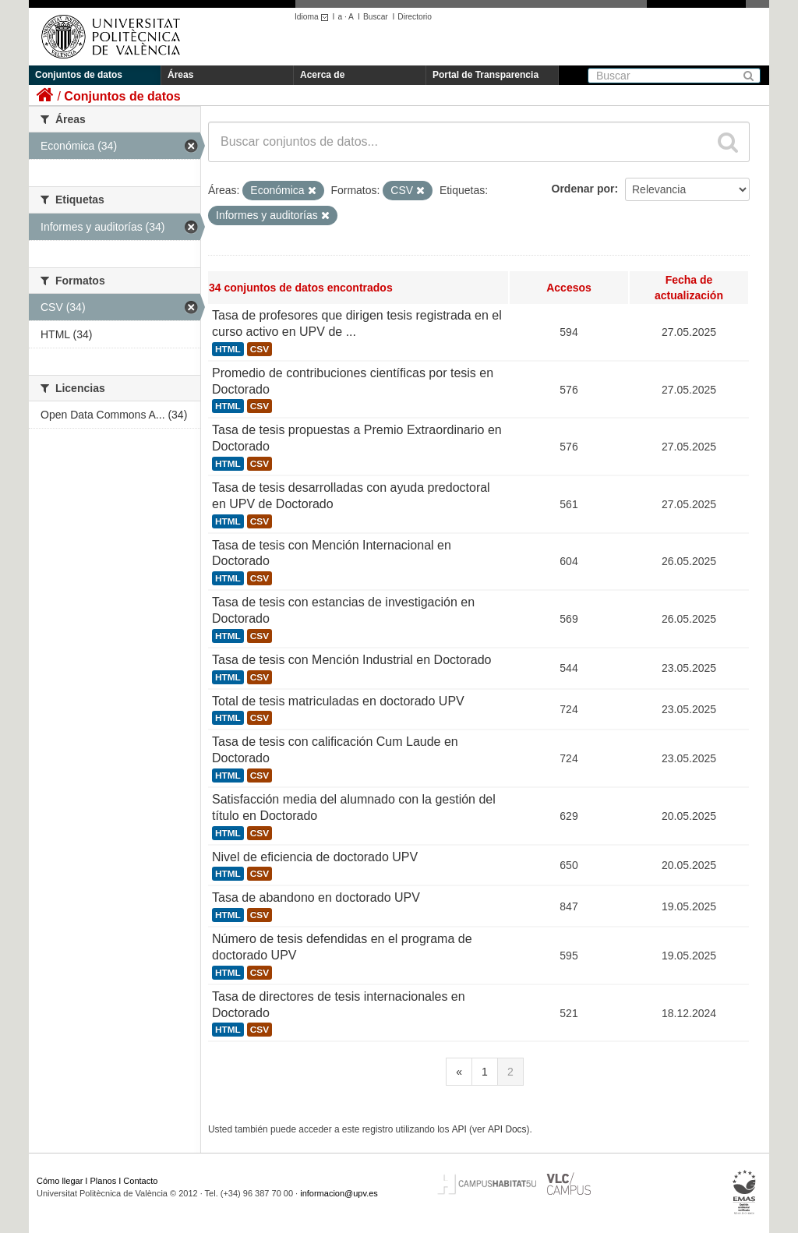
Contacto (140, 1180)
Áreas (180, 74)
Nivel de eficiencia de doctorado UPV (315, 857)
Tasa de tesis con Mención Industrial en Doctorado (351, 659)
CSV (259, 349)
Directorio (414, 16)
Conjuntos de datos (78, 74)
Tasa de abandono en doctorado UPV (316, 897)
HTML (228, 349)
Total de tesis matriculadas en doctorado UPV (338, 701)
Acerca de (322, 74)
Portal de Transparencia (485, 74)
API (459, 1129)
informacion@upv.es (339, 1193)
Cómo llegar (60, 1180)
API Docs (507, 1129)
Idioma (314, 16)
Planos (103, 1180)
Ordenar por (583, 188)
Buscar (375, 16)
